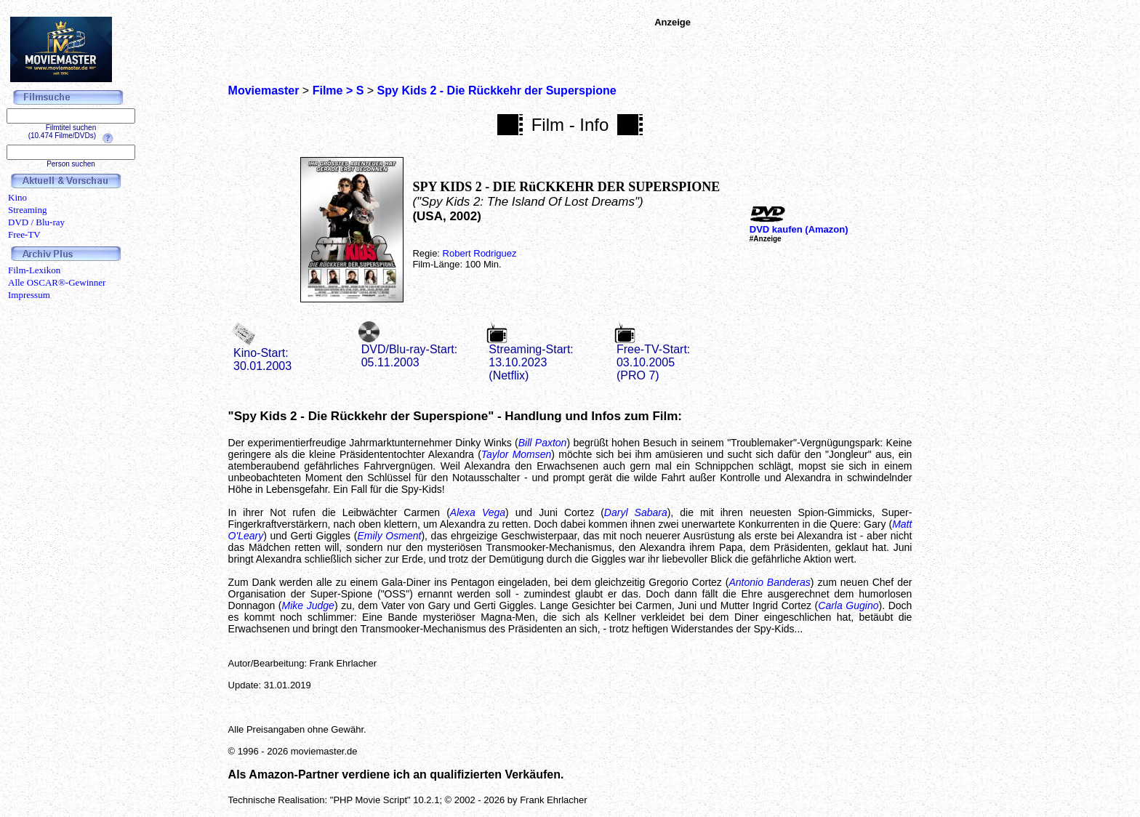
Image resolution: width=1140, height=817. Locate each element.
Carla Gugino (848, 605)
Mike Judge (308, 605)
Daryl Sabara (635, 512)
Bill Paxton (542, 442)
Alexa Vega (477, 512)
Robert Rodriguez (480, 253)
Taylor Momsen (516, 454)
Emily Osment (389, 536)
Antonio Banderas (769, 582)
